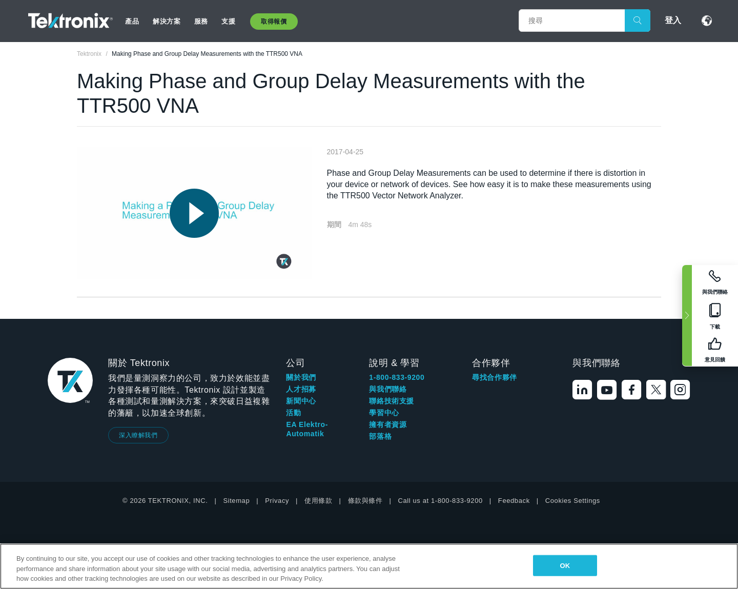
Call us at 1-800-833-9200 (440, 500)
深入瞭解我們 (138, 435)
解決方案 (166, 21)
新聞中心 (301, 401)
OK (565, 565)
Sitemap (236, 500)
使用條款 (318, 500)
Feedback (514, 500)
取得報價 (273, 21)
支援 (228, 21)
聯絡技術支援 (391, 401)
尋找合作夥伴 (494, 377)
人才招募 (301, 389)
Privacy (277, 500)
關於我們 (301, 377)
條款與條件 (365, 500)
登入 (673, 20)
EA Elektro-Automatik (307, 429)
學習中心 (384, 413)
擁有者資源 (387, 424)
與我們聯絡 (387, 389)
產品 (132, 21)
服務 (201, 21)
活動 (293, 413)
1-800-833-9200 (396, 377)
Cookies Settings (572, 500)
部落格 (380, 436)
